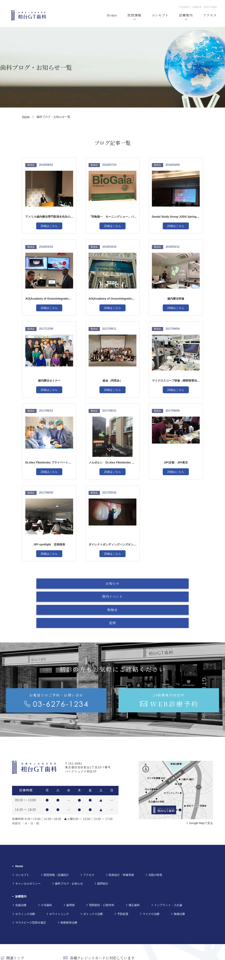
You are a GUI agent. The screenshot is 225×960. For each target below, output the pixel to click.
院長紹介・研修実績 (121, 837)
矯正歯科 (134, 867)
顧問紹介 (102, 845)
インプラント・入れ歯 (168, 867)
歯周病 (70, 867)
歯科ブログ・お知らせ (69, 845)
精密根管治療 (68, 884)
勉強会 (132, 583)
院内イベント (92, 583)
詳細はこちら (49, 226)
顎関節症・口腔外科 (101, 867)
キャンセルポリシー (28, 845)
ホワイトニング (59, 876)
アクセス (88, 837)
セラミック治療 (25, 876)
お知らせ (53, 583)
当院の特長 (155, 837)
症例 (172, 583)
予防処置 (122, 876)
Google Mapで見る (201, 785)
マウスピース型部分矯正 (30, 884)
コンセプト (22, 837)
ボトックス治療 (93, 876)
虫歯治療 (21, 867)
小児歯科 (46, 867)
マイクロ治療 (151, 876)
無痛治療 (179, 876)
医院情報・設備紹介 (56, 837)
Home (26, 116)
